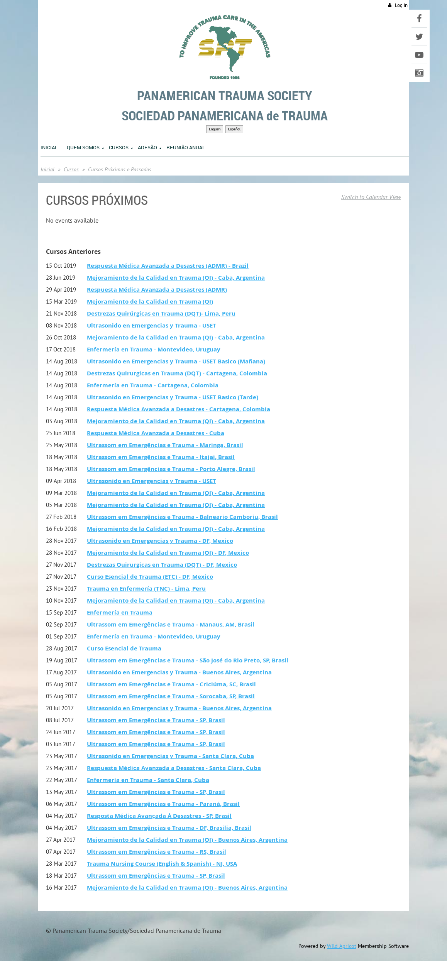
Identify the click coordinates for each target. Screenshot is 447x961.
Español (234, 129)
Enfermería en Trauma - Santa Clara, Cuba (148, 780)
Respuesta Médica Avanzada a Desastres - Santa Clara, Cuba (174, 768)
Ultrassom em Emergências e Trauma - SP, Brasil (156, 720)
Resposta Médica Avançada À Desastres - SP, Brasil (159, 816)
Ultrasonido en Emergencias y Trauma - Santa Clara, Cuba (170, 756)
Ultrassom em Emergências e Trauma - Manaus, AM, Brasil (170, 624)
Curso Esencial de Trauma (124, 648)
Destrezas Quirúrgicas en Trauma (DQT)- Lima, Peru (161, 313)
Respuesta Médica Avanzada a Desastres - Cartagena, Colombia (178, 409)
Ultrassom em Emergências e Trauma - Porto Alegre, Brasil (171, 469)
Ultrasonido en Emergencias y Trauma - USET (151, 325)
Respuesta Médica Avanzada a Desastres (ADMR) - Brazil (168, 266)
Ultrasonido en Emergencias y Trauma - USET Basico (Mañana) (176, 361)
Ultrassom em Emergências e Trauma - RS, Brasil (156, 852)
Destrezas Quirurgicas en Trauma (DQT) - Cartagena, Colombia (177, 373)
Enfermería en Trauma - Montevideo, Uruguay (153, 349)
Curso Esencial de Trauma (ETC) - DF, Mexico (150, 577)
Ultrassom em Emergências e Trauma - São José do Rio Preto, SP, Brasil (187, 660)
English (214, 129)
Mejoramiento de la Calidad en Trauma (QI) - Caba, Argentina (176, 278)
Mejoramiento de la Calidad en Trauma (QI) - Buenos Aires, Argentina (187, 840)
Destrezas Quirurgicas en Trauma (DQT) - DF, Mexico (162, 565)
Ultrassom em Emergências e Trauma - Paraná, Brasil (163, 804)
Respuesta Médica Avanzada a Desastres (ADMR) (157, 289)
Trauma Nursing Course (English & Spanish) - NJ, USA (162, 864)
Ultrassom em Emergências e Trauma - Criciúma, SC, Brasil (171, 684)
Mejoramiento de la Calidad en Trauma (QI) (150, 301)
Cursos (71, 169)
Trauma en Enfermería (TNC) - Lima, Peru (146, 588)
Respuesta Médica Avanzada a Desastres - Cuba (155, 433)
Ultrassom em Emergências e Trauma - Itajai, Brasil (161, 457)
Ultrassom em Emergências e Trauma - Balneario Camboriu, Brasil (182, 517)
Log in (401, 5)
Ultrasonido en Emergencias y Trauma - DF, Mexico (160, 541)
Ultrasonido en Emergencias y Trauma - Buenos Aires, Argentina (179, 672)
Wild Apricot (341, 945)
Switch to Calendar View (371, 197)
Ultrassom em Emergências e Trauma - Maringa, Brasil (165, 445)
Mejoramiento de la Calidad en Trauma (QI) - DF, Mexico (168, 553)
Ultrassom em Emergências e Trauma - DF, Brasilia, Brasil (169, 828)
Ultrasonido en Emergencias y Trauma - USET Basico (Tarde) (172, 397)
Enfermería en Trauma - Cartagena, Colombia (152, 385)
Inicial (47, 169)
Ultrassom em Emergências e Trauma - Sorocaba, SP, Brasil (171, 696)
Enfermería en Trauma (119, 612)
